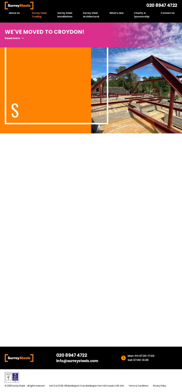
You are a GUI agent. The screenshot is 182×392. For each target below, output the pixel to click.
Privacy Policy (159, 385)
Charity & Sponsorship (141, 14)
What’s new (116, 13)
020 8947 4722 (161, 5)
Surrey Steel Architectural (91, 14)
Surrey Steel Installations (64, 14)
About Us (14, 13)
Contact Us (168, 13)
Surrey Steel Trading (39, 14)
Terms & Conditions (138, 385)
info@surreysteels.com (77, 361)
